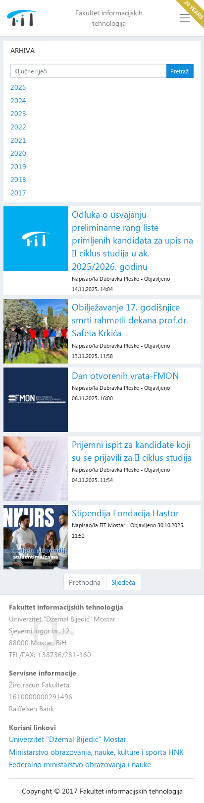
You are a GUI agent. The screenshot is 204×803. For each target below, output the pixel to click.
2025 (18, 87)
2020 (18, 153)
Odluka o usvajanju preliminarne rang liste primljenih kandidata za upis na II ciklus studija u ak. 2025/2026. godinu (132, 240)
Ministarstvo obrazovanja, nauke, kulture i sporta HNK (96, 752)
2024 (18, 100)
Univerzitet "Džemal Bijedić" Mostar (67, 739)
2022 (18, 126)
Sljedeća (123, 582)
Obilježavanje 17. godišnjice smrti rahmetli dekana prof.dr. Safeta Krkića (130, 320)
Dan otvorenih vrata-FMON (125, 375)
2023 (18, 113)
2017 (18, 192)
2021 (18, 140)
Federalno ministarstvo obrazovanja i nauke (80, 764)
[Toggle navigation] (185, 18)
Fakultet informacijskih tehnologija (109, 18)
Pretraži (180, 71)
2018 (18, 179)
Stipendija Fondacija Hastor (125, 512)
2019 (18, 166)
